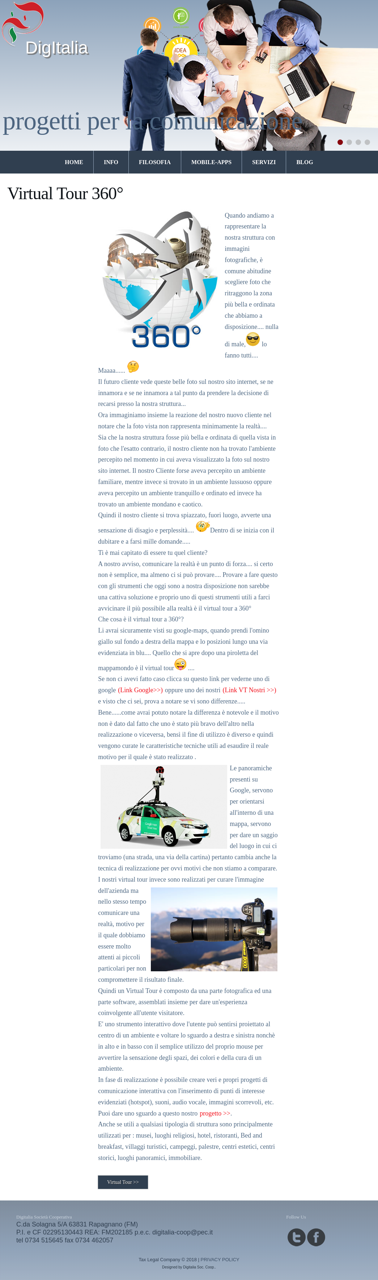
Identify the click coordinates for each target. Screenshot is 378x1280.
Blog (304, 162)
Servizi (264, 162)
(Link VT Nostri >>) (249, 690)
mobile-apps (211, 162)
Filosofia (155, 162)
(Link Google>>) (140, 690)
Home (74, 162)
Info (111, 162)
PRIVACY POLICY (220, 1259)
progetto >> (215, 1113)
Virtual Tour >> (123, 1182)
